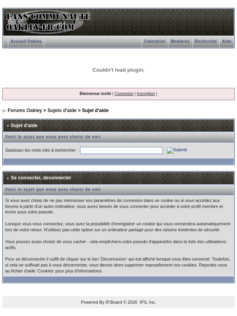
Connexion (124, 93)
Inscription (146, 93)
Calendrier (155, 41)
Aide (226, 41)
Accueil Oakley (26, 41)
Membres (180, 41)
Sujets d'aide (62, 110)
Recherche (206, 41)
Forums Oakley (25, 110)
